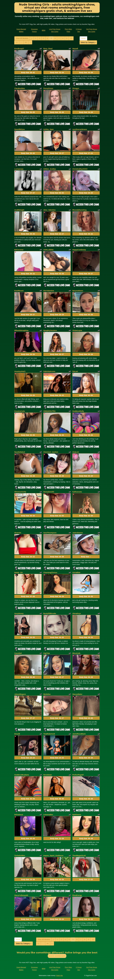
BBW (43, 30)
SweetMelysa (19, 129)
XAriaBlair (76, 572)
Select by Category (88, 42)
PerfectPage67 (78, 775)
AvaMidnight (19, 210)
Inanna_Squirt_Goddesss (53, 855)
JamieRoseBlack (79, 734)
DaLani (75, 371)
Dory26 (17, 734)
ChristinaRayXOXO (79, 169)
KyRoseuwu (77, 492)
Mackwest (47, 895)
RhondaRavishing (79, 210)
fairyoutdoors (77, 291)
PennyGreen (48, 88)
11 (17, 42)
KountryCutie (19, 411)
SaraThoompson (49, 533)
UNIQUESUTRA (49, 411)
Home (83, 38)
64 (26, 42)
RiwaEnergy (77, 895)
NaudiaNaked (19, 452)
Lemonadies (48, 815)
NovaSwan (47, 775)
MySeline (47, 694)
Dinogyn (75, 88)
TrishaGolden (19, 855)
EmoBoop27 (19, 49)
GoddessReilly (78, 411)
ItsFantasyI (18, 815)
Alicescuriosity (20, 492)
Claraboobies (19, 88)
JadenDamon (77, 533)
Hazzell (75, 49)
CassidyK (18, 653)
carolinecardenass (79, 129)
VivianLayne (77, 330)
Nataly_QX (18, 572)
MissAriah (76, 653)
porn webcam (57, 955)
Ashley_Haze (48, 129)
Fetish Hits (59, 975)
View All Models (22, 38)
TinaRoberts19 (49, 734)
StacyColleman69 (21, 895)
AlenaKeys (76, 613)
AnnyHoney (19, 613)
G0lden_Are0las (49, 169)
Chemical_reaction (50, 452)
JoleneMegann (20, 694)
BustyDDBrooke (49, 613)
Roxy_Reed (47, 49)
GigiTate (46, 653)
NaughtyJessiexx (50, 330)
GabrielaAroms (49, 371)
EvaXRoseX (19, 291)
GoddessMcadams (21, 775)
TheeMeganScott (79, 855)
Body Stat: (28, 72)
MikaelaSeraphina (21, 330)
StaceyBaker (77, 694)
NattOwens (76, 815)
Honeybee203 (48, 492)
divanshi (17, 533)
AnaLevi (75, 452)
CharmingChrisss (50, 572)
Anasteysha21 (19, 371)
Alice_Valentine (49, 210)
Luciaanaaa (18, 169)
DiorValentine (48, 291)
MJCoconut (18, 250)
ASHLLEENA (48, 250)
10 (71, 38)
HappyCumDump (79, 250)
